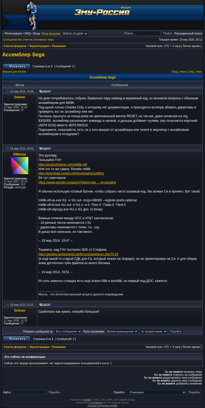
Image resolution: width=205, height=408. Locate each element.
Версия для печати (14, 71)
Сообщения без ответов (17, 39)
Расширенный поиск (188, 33)
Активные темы (44, 39)
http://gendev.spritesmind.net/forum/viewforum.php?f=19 (78, 254)
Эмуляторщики (39, 46)
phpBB (86, 399)
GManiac (19, 154)
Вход (36, 33)
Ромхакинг (59, 46)
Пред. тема (179, 71)
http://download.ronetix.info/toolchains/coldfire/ (71, 173)
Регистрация (13, 33)
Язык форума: (51, 33)
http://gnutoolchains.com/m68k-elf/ (62, 164)
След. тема (195, 71)
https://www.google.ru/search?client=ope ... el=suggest (77, 182)
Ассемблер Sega (23, 54)
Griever (19, 97)
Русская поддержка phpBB (102, 405)
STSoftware (96, 402)
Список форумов (15, 46)
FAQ (27, 33)
